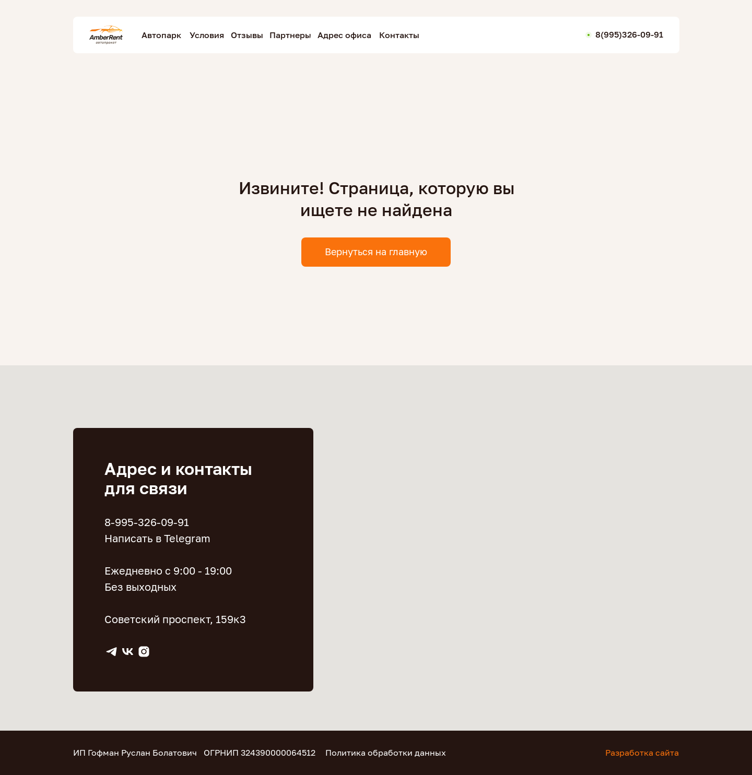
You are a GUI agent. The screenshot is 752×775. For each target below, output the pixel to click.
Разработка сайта (642, 752)
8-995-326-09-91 (146, 522)
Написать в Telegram (157, 538)
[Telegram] (111, 651)
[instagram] (143, 651)
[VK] (127, 651)
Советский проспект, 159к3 (175, 619)
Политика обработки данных (385, 752)
